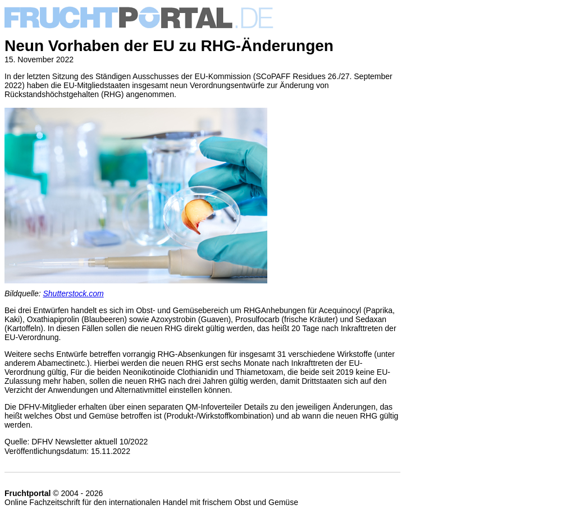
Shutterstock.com (73, 293)
